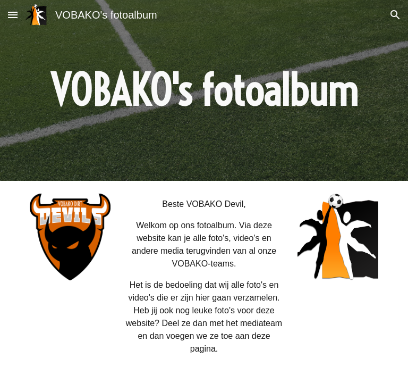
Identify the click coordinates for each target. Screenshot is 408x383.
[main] (204, 90)
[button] (13, 14)
